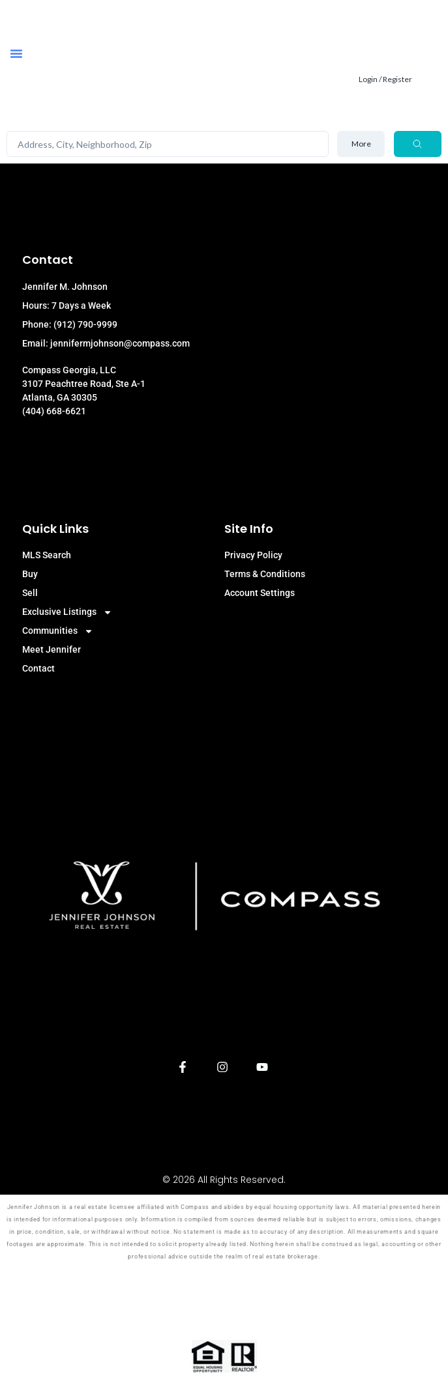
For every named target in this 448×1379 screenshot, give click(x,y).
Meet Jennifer (51, 649)
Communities (57, 631)
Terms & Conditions (264, 574)
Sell (30, 593)
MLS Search (46, 555)
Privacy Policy (253, 555)
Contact (38, 668)
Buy (30, 574)
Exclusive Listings (67, 612)
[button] (16, 53)
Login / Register (385, 79)
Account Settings (259, 593)
